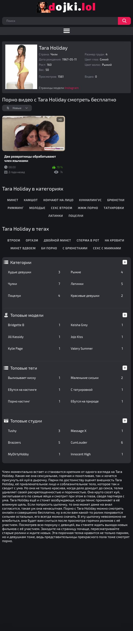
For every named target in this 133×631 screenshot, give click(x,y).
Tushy (34, 431)
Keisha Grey (97, 325)
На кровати (114, 240)
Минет (12, 200)
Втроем (13, 240)
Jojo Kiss (97, 337)
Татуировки (114, 208)
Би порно (49, 248)
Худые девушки (34, 272)
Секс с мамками (107, 248)
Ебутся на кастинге (34, 389)
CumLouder (97, 442)
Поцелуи (34, 295)
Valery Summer (97, 348)
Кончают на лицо (58, 200)
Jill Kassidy (34, 337)
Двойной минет (57, 240)
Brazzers (34, 442)
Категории (20, 262)
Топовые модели (27, 315)
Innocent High (97, 454)
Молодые (37, 208)
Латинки (97, 284)
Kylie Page (34, 348)
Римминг (16, 208)
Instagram (72, 88)
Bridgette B (34, 325)
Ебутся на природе (97, 401)
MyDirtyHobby (34, 454)
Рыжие (97, 272)
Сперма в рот (88, 240)
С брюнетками (75, 248)
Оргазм (32, 240)
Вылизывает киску (34, 378)
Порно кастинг (34, 401)
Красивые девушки (97, 295)
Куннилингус (90, 200)
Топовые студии (26, 420)
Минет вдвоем (23, 248)
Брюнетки (116, 200)
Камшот (31, 200)
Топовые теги (23, 367)
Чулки (34, 284)
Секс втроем (61, 208)
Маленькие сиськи (97, 378)
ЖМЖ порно (88, 208)
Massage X (97, 431)
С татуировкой (97, 389)
